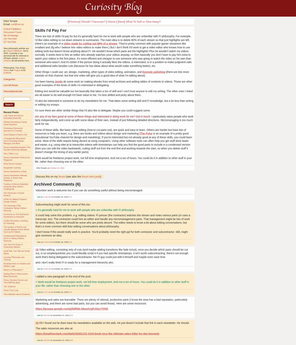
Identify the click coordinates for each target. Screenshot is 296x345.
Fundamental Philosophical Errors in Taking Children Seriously (15, 238)
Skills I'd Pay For (50, 30)
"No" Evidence (10, 287)
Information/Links (13, 91)
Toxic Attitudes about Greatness (17, 294)
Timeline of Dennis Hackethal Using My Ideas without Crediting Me (16, 186)
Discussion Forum (13, 32)
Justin (58, 81)
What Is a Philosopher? (13, 270)
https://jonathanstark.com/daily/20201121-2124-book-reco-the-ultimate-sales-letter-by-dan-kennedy (97, 333)
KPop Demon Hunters (13, 164)
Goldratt (7, 73)
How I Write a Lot (11, 154)
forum (62, 176)
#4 (71, 292)
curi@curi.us (17, 24)
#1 (71, 197)
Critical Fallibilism (12, 29)
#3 (71, 269)
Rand (6, 70)
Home (111, 21)
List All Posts (11, 85)
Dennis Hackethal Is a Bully (15, 172)
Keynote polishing (153, 71)
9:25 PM (46, 315)
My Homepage (11, 35)
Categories (9, 79)
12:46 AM (47, 242)
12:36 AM (47, 197)
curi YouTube (10, 38)
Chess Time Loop (11, 290)
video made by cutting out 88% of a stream (90, 43)
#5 (72, 315)
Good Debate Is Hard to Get (15, 135)
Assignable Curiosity (12, 168)
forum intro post (91, 176)
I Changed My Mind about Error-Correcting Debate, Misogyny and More (14, 140)
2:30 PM (46, 340)
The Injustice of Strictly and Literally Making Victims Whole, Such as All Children (17, 229)
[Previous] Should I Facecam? (87, 21)
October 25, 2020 (57, 168)
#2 (71, 242)
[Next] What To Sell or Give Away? (139, 21)
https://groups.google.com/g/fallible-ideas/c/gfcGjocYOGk (71, 308)
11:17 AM (47, 292)
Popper (17, 70)
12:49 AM (47, 269)
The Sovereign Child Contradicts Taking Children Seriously (15, 208)
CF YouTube (10, 42)
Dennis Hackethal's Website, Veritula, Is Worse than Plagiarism (16, 177)
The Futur (146, 133)
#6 (72, 340)
